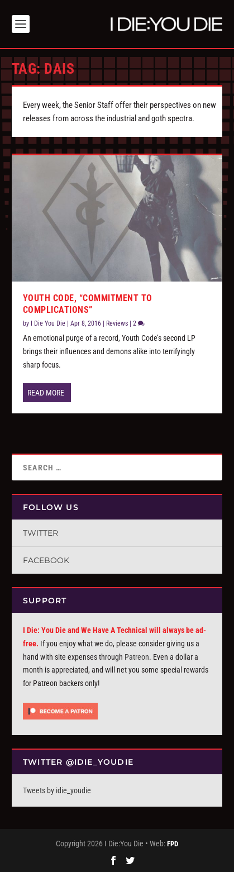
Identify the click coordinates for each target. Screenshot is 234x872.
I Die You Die (48, 323)
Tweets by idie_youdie (57, 790)
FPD (172, 844)
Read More (45, 392)
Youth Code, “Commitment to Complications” (87, 304)
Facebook (46, 560)
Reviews (117, 323)
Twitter (40, 533)
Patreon (137, 656)
